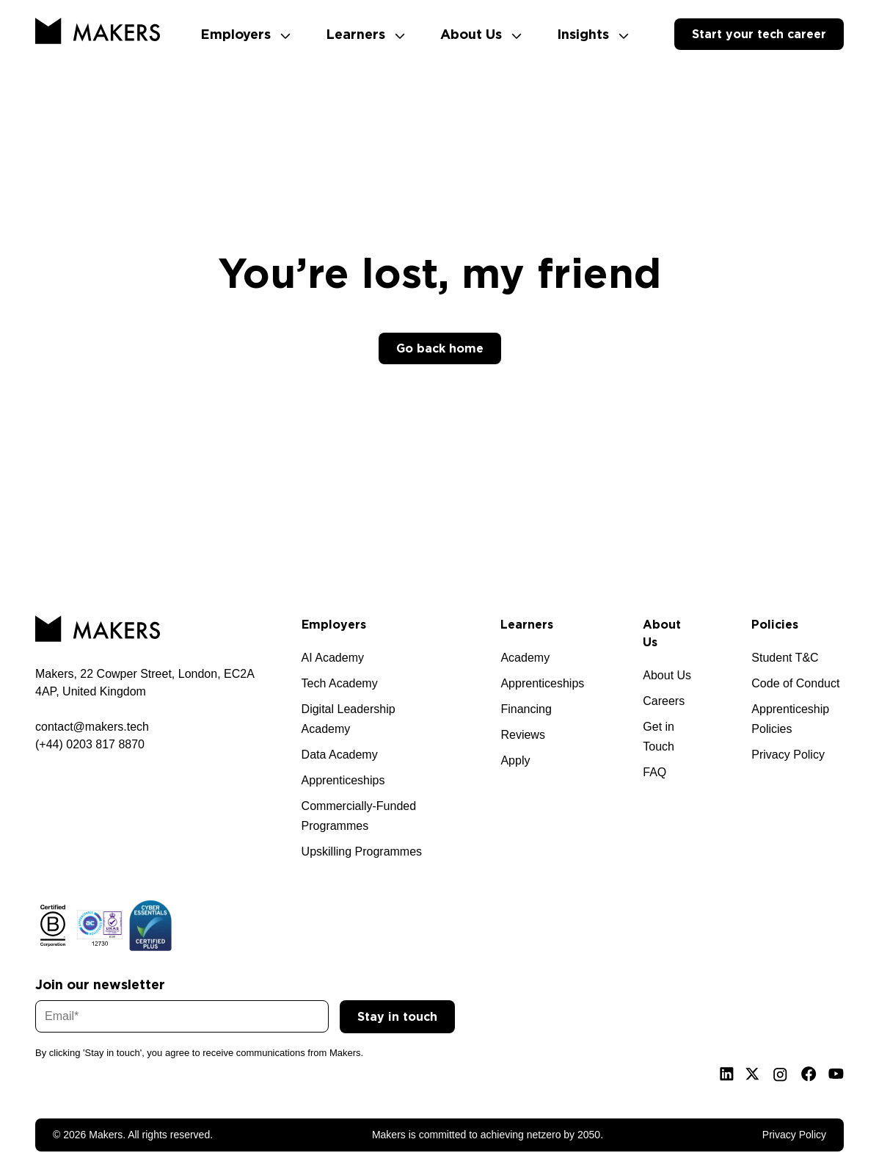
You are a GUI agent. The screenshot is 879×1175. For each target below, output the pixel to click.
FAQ (654, 772)
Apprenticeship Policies (790, 719)
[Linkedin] (727, 1074)
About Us (481, 33)
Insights (593, 33)
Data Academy (340, 754)
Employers (245, 33)
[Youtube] (836, 1074)
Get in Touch (658, 736)
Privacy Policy (788, 754)
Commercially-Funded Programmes (359, 816)
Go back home (440, 348)
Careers (664, 701)
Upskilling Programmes (362, 851)
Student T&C (784, 657)
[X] (752, 1074)
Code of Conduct (795, 683)
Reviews (522, 734)
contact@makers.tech (92, 726)
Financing (525, 709)
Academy (525, 657)
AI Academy (333, 657)
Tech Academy (340, 683)
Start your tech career (759, 33)
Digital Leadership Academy (348, 719)
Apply (515, 760)
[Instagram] (780, 1074)
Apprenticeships (343, 780)
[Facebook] (809, 1074)
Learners (365, 33)
